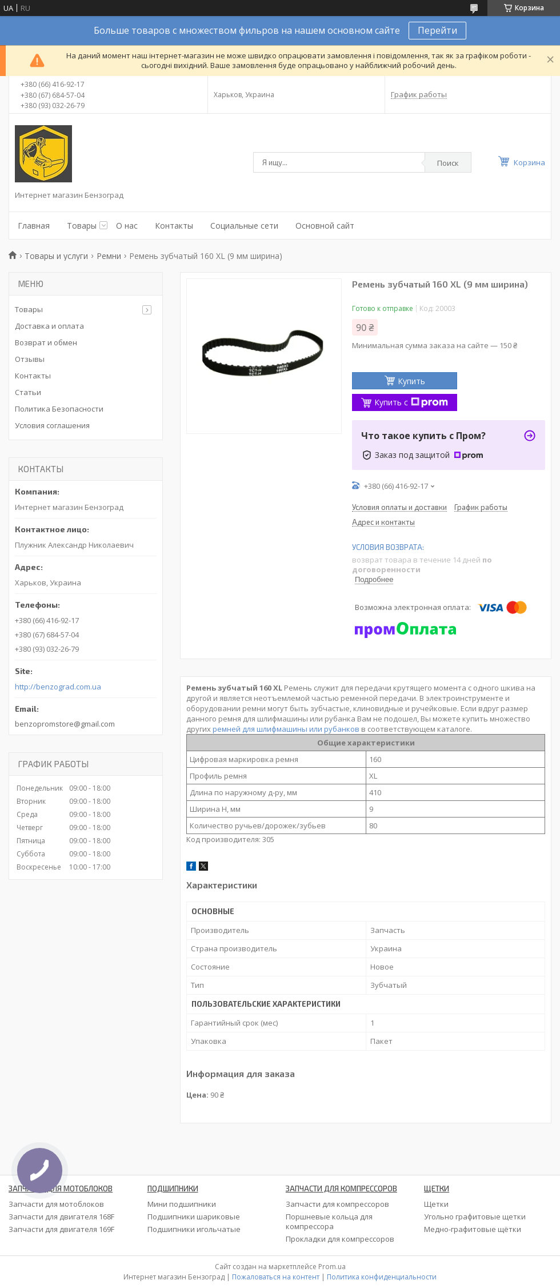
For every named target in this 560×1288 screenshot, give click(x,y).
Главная (34, 225)
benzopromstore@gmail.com (65, 724)
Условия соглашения (52, 425)
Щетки (436, 1204)
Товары (82, 225)
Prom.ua (332, 1266)
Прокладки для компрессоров (340, 1239)
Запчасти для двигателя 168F (61, 1216)
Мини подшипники (181, 1204)
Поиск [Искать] (448, 163)
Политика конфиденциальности (382, 1277)
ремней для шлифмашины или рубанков (286, 729)
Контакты (174, 225)
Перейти (437, 30)
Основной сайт (324, 225)
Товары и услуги (56, 256)
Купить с (411, 402)
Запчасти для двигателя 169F (61, 1229)
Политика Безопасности (59, 409)
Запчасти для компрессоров (337, 1204)
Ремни (109, 256)
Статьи (28, 392)
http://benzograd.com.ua (58, 687)
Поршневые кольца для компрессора (329, 1221)
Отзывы (30, 359)
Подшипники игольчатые (194, 1229)
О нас (127, 225)
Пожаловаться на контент (275, 1277)
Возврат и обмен (46, 342)
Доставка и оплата (49, 326)
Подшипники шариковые (193, 1216)
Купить (411, 381)
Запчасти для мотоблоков (56, 1204)
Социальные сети (244, 225)
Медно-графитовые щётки (472, 1229)
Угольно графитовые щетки (475, 1216)
